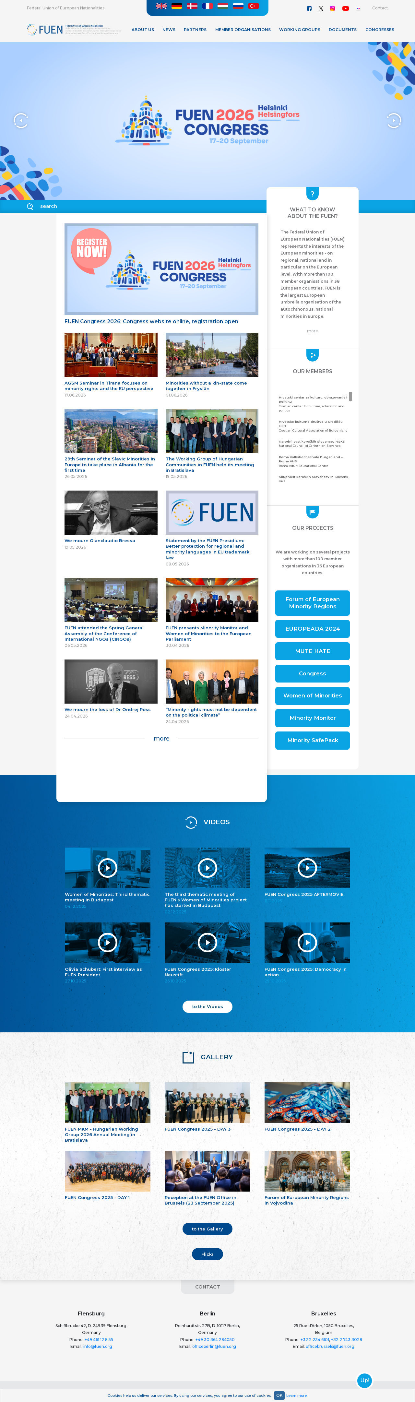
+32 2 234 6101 (315, 1339)
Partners (195, 29)
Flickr (207, 1254)
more (162, 738)
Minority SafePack (312, 740)
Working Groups (299, 29)
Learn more (296, 1395)
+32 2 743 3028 (346, 1339)
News (168, 29)
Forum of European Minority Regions (312, 603)
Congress (312, 673)
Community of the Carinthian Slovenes (315, 481)
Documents (343, 29)
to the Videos (207, 1006)
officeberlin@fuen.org (214, 1346)
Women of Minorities (312, 695)
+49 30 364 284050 (215, 1339)
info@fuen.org (97, 1346)
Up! (364, 1380)
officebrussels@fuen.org (330, 1346)
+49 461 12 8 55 (99, 1339)
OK (279, 1395)
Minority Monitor (313, 718)
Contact (380, 8)
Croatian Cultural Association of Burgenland (315, 426)
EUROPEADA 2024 (312, 628)
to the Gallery (207, 1228)
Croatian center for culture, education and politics (315, 403)
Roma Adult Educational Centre (315, 461)
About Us (143, 29)
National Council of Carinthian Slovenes (315, 443)
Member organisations (243, 29)
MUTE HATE (312, 651)
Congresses (379, 29)
